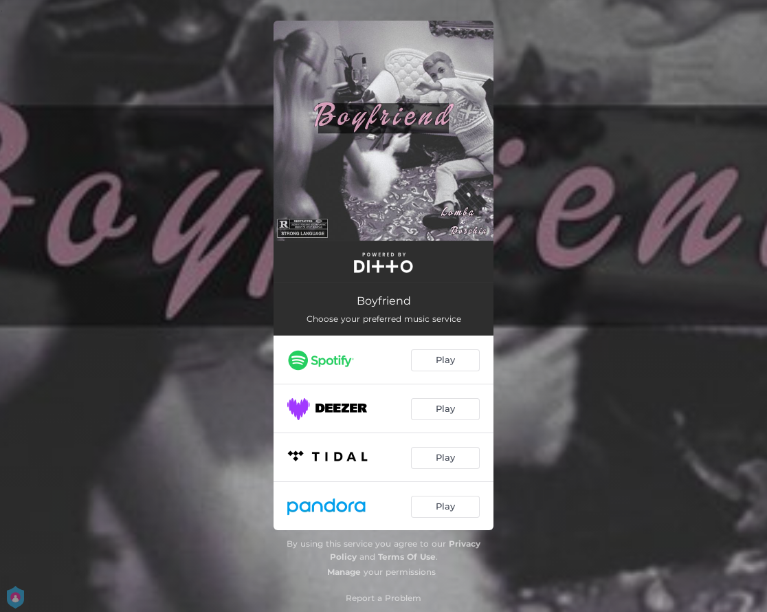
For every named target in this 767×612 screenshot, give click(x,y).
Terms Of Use (407, 556)
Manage (344, 572)
